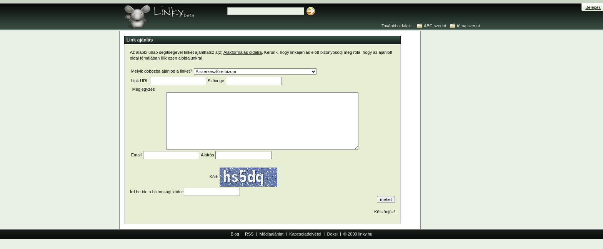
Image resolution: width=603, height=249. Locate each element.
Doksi (332, 234)
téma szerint (468, 25)
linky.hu (365, 234)
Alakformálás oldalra (242, 52)
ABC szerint (435, 25)
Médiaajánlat (271, 234)
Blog (235, 234)
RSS (249, 234)
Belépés (593, 7)
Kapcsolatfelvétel (305, 234)
